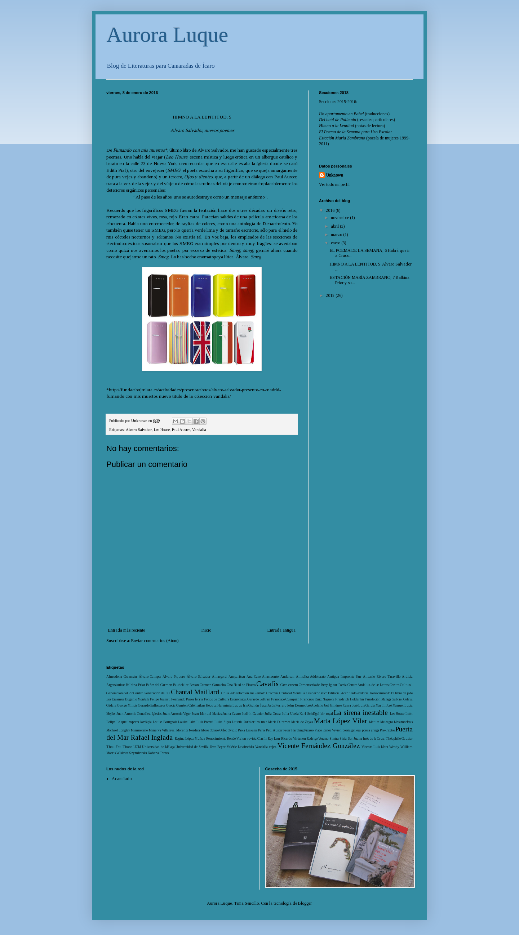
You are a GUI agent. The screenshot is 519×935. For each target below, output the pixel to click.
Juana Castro (231, 714)
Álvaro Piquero (174, 676)
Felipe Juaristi (160, 699)
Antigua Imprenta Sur (344, 676)
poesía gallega (351, 730)
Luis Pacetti (204, 722)
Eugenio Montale (137, 699)
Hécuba (211, 705)
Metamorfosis (403, 722)
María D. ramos (279, 722)
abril (335, 226)
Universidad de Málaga (158, 747)
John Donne (296, 705)
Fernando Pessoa (182, 699)
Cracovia (272, 693)
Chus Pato (228, 693)
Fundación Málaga (378, 699)
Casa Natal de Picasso (241, 685)
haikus (200, 705)
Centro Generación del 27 (151, 693)
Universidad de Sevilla (192, 747)
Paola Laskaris (247, 730)
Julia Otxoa (273, 714)
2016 (331, 210)
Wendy (394, 747)
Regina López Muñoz (190, 738)
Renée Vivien (236, 738)
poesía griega (370, 730)
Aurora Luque (167, 34)
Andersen (287, 676)
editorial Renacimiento (374, 693)
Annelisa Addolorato (310, 676)
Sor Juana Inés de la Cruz (366, 738)
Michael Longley (118, 730)
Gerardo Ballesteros (151, 705)
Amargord (219, 676)
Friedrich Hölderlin (349, 699)
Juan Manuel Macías (207, 714)
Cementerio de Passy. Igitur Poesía (322, 685)
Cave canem (289, 685)
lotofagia (146, 722)
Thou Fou (113, 747)
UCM (137, 747)
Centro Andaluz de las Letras (368, 685)
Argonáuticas (115, 685)
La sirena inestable (361, 712)
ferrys (199, 699)
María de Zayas (302, 722)
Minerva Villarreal (162, 730)
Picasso (309, 730)
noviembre (340, 217)
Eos (108, 699)
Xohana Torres (158, 753)
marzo (337, 234)
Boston (194, 685)
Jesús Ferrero (276, 705)
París (261, 730)
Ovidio (232, 730)
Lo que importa (127, 722)
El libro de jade (402, 693)
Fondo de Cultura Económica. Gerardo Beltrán (237, 699)
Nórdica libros (199, 730)
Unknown (334, 175)
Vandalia (199, 429)
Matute (374, 722)
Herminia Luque (229, 705)
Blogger (304, 903)
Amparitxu (237, 676)
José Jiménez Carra (337, 705)
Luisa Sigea (222, 722)
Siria (343, 738)
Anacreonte (270, 676)
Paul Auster (181, 429)
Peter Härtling (293, 730)
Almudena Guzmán (121, 676)
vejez (272, 747)
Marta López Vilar (340, 721)
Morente (182, 730)
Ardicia (407, 676)
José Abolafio (314, 705)
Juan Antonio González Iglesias (138, 714)
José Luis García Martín (369, 705)
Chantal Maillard (195, 692)
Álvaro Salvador (139, 429)
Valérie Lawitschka (240, 747)
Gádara (111, 705)
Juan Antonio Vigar (177, 714)
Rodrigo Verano (317, 738)
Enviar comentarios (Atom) (154, 640)
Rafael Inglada (152, 737)
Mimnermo (139, 730)
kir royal (326, 714)
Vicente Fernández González (319, 745)
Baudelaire (180, 685)
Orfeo (223, 730)
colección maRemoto (250, 693)
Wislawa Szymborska (131, 753)
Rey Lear (274, 738)
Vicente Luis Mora (374, 747)
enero (336, 242)
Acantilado (122, 778)
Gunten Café (185, 705)
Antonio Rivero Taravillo (381, 676)
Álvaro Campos (150, 676)
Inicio (206, 630)
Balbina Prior (135, 685)
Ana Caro (254, 676)
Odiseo (214, 730)
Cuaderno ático (316, 693)
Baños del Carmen (159, 685)
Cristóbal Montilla (292, 693)
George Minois (127, 705)
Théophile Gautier (399, 738)
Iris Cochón (251, 705)
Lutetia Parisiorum (246, 722)
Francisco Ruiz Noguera (317, 699)
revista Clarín (257, 738)
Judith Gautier (253, 714)
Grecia (171, 705)
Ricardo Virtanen (293, 738)
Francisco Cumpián (285, 699)
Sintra (334, 738)
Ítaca (263, 705)
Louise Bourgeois (165, 722)
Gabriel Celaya (402, 699)
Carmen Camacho (213, 685)
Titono (127, 747)
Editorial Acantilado (342, 693)
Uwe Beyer (218, 747)
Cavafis (267, 683)
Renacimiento (216, 738)
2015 (331, 295)
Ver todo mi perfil (334, 184)
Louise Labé (186, 722)
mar (264, 722)
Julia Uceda (290, 714)
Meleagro (386, 722)
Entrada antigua (281, 630)
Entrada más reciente (126, 630)
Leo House (162, 429)
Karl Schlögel (309, 714)
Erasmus (118, 699)
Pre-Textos (387, 730)
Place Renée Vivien (328, 730)
